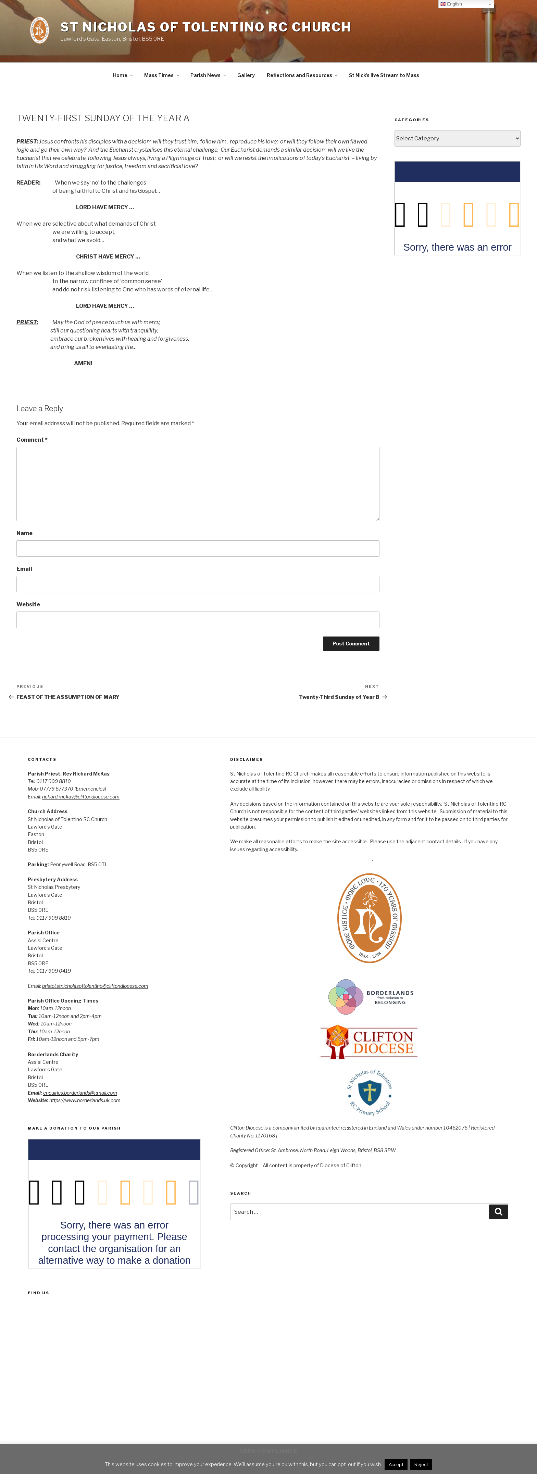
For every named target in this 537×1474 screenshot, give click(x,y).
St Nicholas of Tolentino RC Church (206, 27)
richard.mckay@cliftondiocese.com (81, 796)
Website (28, 604)
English (451, 4)
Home (123, 75)
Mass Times (162, 75)
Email (24, 569)
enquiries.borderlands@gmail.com (80, 1093)
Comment (32, 440)
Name (24, 533)
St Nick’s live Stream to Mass (384, 75)
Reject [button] (421, 1464)
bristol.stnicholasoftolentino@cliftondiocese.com (95, 986)
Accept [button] (396, 1464)
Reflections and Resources (303, 75)
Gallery (246, 75)
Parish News (208, 75)
